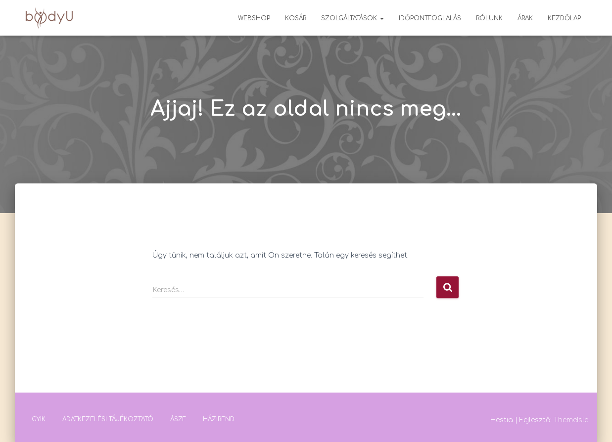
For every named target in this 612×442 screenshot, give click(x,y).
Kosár (295, 18)
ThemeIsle (571, 420)
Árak (525, 18)
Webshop (254, 18)
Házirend (219, 419)
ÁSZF (178, 419)
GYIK (39, 419)
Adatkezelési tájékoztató (107, 419)
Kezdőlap (564, 18)
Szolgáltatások (352, 18)
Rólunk (489, 18)
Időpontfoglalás (430, 18)
